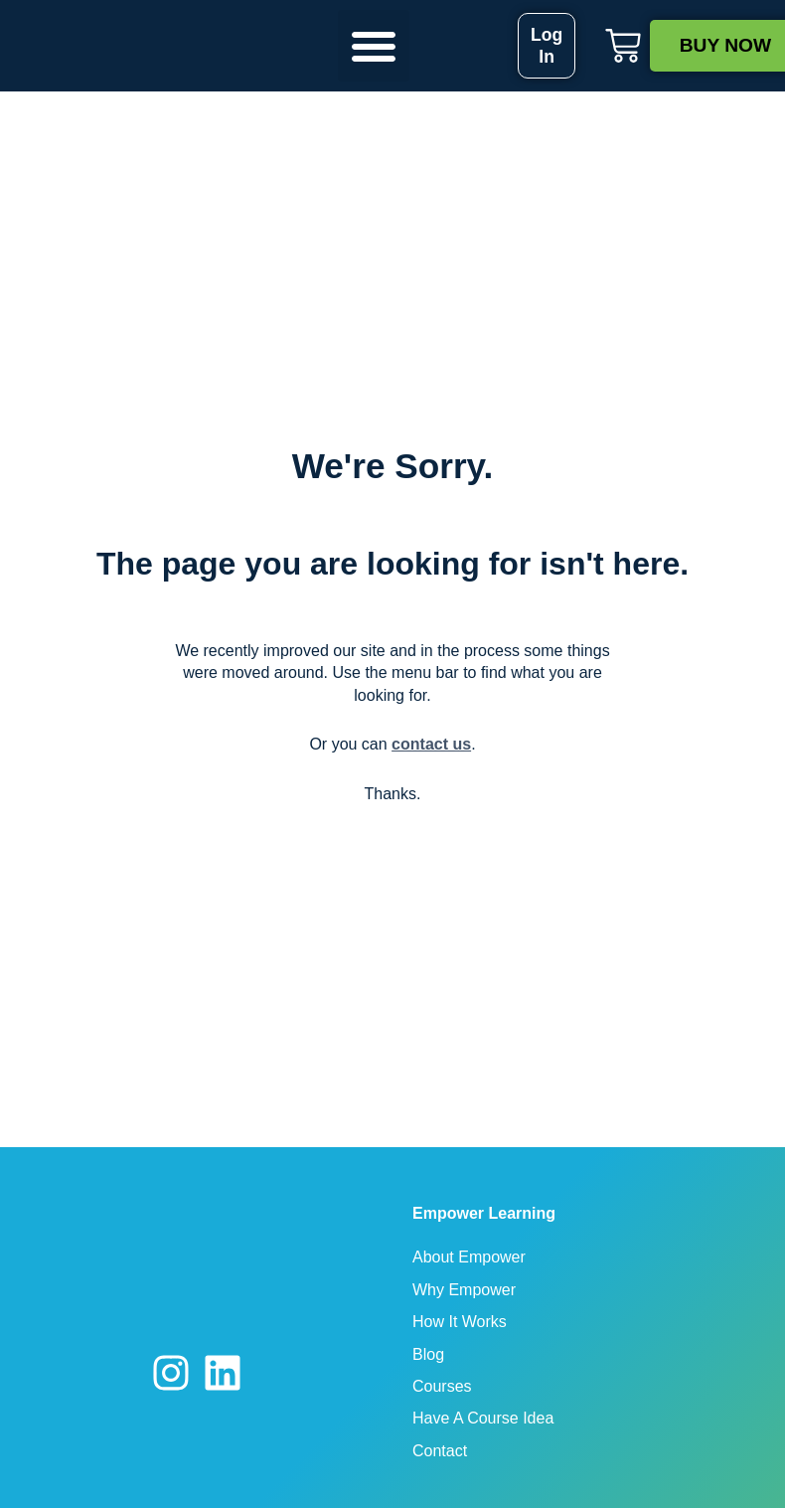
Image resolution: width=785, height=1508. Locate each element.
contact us (431, 744)
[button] (373, 46)
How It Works (459, 1321)
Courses (442, 1386)
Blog (428, 1354)
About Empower (469, 1257)
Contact (439, 1450)
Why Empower (464, 1289)
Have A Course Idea (482, 1418)
